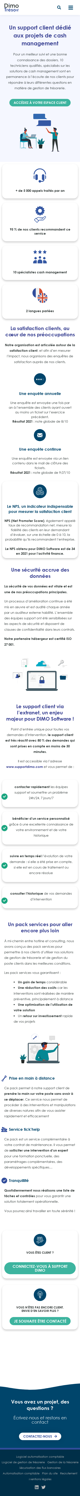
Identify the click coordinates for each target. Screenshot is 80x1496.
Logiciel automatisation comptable (40, 1456)
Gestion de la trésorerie (63, 1462)
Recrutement (68, 1473)
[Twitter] (43, 1487)
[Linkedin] (37, 1487)
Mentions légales (40, 1479)
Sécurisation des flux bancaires (40, 1467)
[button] (59, 7)
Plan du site (50, 1473)
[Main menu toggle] (71, 8)
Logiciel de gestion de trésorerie (23, 1462)
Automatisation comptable (21, 1473)
